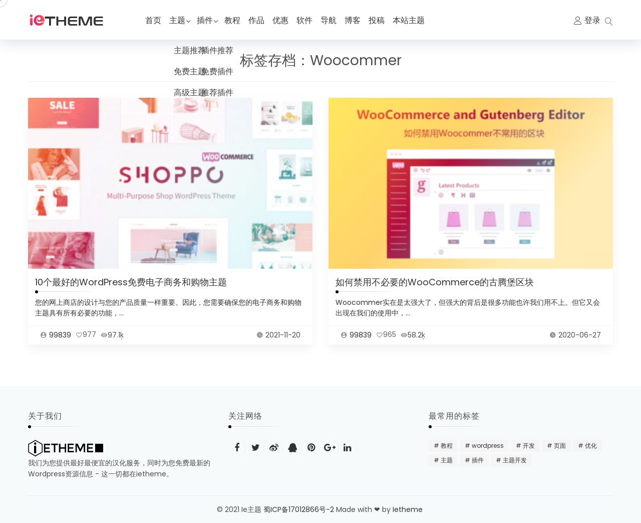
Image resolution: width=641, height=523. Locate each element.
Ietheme (409, 509)
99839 (60, 345)
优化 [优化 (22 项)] (591, 445)
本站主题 (414, 20)
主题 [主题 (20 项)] (447, 460)
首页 (153, 20)
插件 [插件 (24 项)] (478, 460)
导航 (334, 20)
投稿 (382, 20)
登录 (592, 20)
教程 (237, 20)
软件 (309, 20)
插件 (207, 20)
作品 (261, 20)
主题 (177, 20)
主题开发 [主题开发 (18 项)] (515, 460)
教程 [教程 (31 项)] (447, 445)
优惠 (285, 20)
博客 (358, 20)
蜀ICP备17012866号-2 (298, 509)
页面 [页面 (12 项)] (560, 445)
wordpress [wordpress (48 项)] (488, 445)
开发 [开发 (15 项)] (529, 445)
